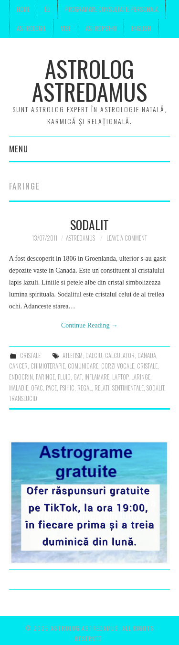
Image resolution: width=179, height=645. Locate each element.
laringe (140, 376)
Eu (47, 9)
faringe (45, 376)
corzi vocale (117, 365)
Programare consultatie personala (111, 9)
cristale (30, 355)
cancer (18, 365)
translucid (23, 398)
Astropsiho (100, 28)
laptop (120, 376)
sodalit (155, 387)
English (141, 28)
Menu (18, 149)
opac (37, 387)
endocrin (21, 376)
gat (78, 376)
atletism (73, 355)
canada (146, 355)
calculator (120, 355)
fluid (64, 376)
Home (23, 9)
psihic (67, 387)
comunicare (83, 365)
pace (51, 387)
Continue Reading (89, 325)
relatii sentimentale (119, 387)
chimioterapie (48, 365)
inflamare (96, 376)
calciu (93, 355)
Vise (66, 28)
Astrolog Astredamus (89, 80)
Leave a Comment (126, 238)
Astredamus (80, 238)
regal (84, 387)
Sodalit (89, 224)
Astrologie (31, 28)
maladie (18, 387)
